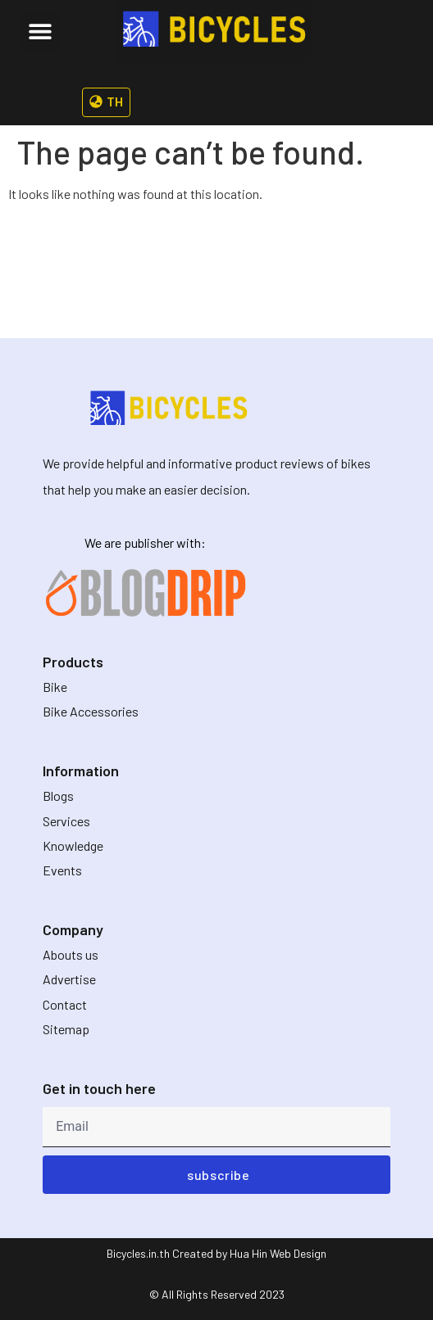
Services (66, 821)
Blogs (58, 795)
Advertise (69, 979)
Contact (65, 1004)
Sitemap (66, 1029)
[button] (39, 31)
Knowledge (73, 845)
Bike (55, 686)
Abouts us (70, 954)
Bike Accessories (91, 711)
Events (62, 870)
